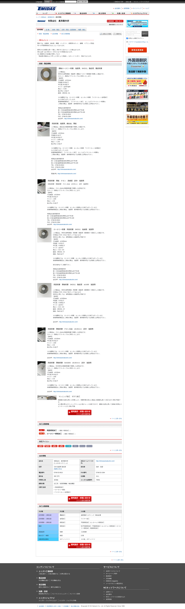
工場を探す (42, 574)
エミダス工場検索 (58, 2)
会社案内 (117, 8)
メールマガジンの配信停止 (114, 583)
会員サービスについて (113, 571)
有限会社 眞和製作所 (47, 17)
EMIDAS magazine (112, 581)
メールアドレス (132, 32)
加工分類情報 (65, 34)
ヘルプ (147, 8)
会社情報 (55, 34)
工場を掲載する (53, 574)
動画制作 (109, 576)
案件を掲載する (56, 587)
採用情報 (126, 8)
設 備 (47, 29)
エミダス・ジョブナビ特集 (67, 600)
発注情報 (42, 585)
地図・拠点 (81, 29)
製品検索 (42, 578)
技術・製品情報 (44, 34)
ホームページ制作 (111, 573)
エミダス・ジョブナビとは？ (48, 600)
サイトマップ (137, 8)
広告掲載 (109, 578)
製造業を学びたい (44, 594)
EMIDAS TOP (119, 2)
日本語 (47, 2)
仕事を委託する (65, 574)
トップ (38, 17)
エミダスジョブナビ (47, 598)
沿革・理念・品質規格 (69, 29)
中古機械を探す (44, 580)
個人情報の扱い (75, 606)
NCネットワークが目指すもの (115, 597)
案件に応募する (44, 587)
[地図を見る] (58, 469)
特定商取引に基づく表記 (54, 606)
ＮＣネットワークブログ (141, 2)
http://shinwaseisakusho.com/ (73, 118)
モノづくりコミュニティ (60, 594)
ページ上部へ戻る (116, 418)
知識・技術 (43, 591)
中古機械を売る (56, 580)
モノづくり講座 (75, 594)
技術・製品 (55, 29)
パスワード (130, 35)
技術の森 (128, 2)
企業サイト (109, 592)
